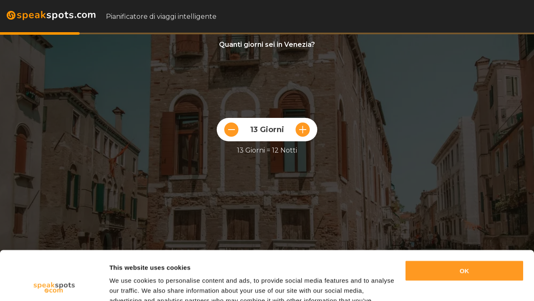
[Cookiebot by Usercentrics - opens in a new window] (54, 284)
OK (464, 221)
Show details (128, 284)
